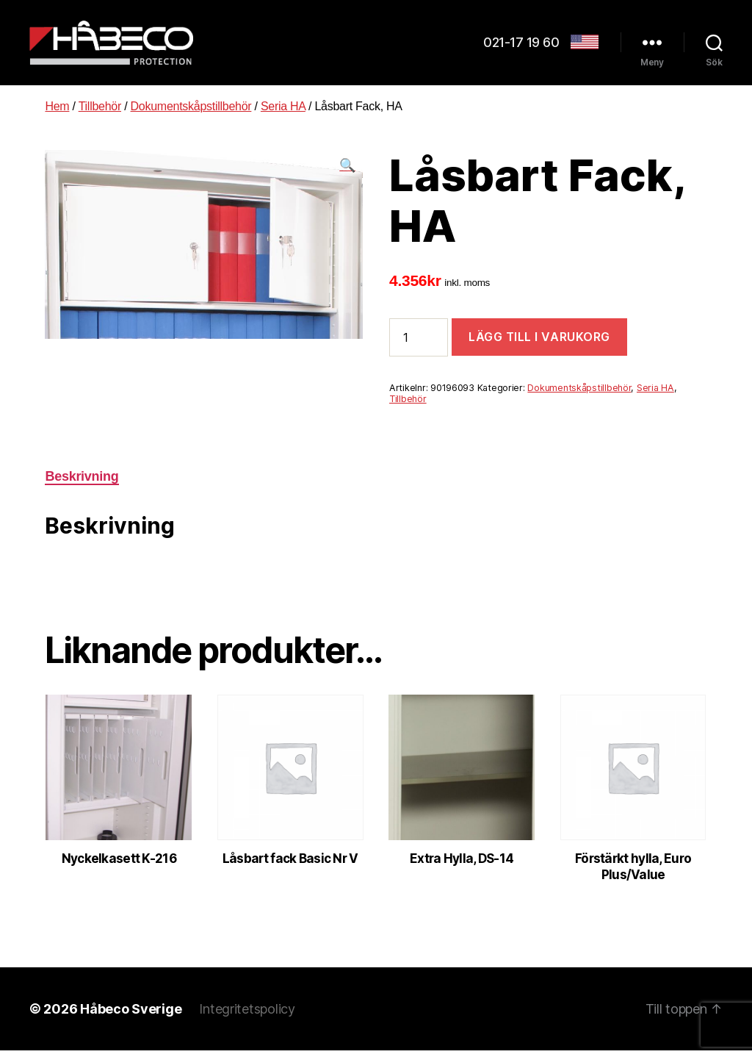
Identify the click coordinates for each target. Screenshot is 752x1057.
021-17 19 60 (521, 46)
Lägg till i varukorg (539, 343)
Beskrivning (81, 483)
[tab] (81, 483)
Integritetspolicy (246, 1015)
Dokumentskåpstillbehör (191, 113)
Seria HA (283, 113)
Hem (57, 113)
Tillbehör (100, 113)
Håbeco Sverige (130, 1015)
